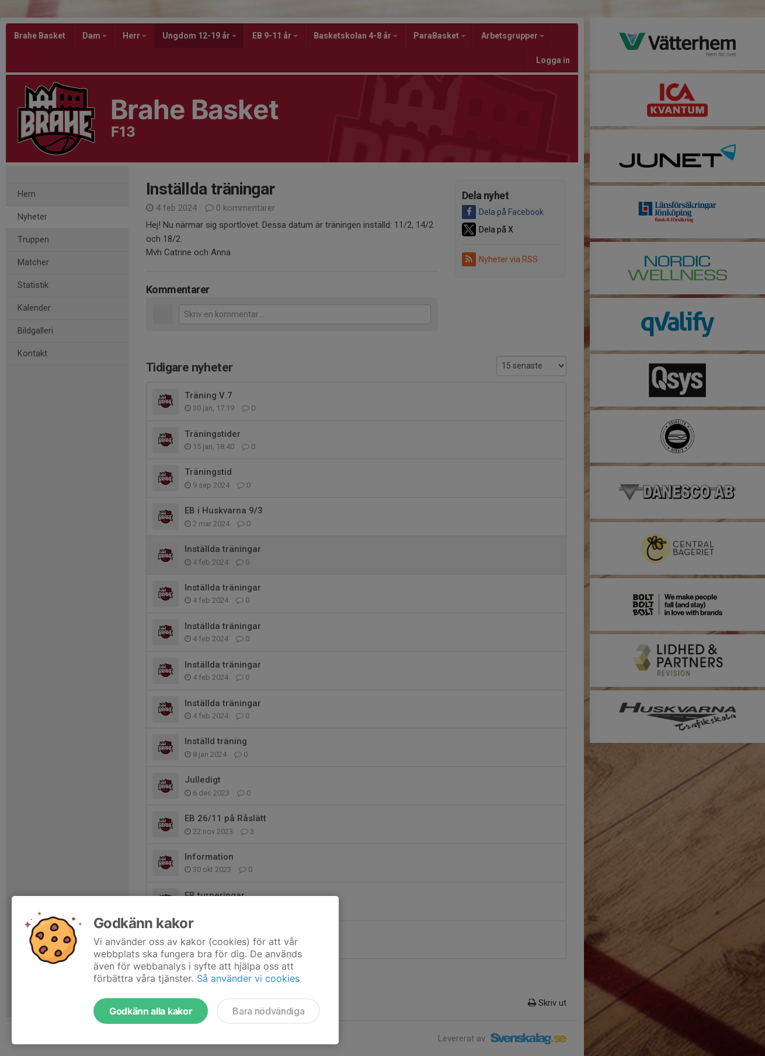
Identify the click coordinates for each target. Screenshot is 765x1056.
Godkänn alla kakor (150, 1011)
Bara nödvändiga (268, 1011)
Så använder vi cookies (248, 978)
